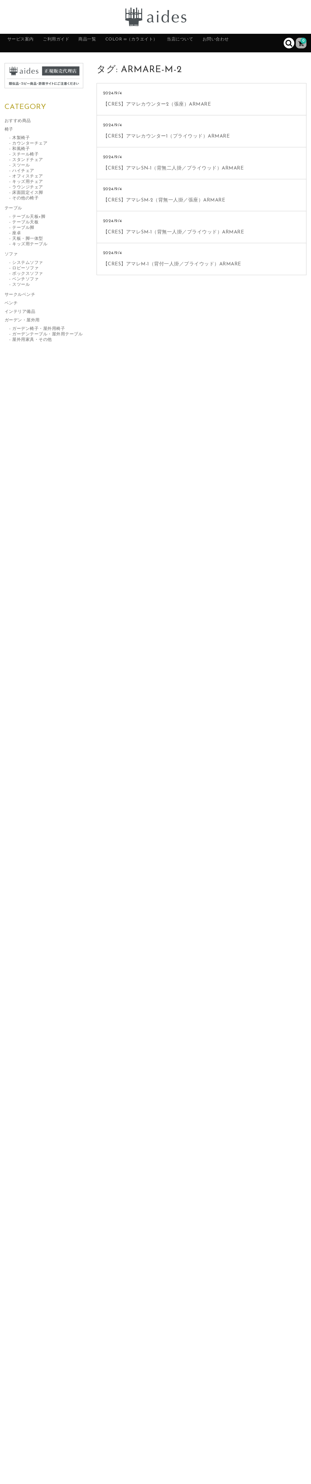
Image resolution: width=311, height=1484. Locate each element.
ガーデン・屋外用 (22, 321)
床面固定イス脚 (27, 193)
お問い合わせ (261, 43)
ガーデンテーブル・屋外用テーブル (47, 335)
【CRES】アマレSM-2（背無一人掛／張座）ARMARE (164, 200)
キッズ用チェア (27, 182)
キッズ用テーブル (29, 245)
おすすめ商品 (18, 121)
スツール (21, 166)
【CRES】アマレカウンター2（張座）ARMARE (157, 104)
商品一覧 (107, 43)
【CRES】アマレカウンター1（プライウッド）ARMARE (166, 136)
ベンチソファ (25, 280)
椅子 (9, 130)
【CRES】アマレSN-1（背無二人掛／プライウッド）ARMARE (173, 168)
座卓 (16, 234)
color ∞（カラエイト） (160, 43)
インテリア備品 (20, 312)
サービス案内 (26, 43)
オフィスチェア (27, 177)
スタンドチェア (27, 160)
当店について (218, 43)
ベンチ (11, 304)
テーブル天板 (25, 223)
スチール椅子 (25, 155)
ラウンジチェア (27, 188)
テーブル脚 (23, 228)
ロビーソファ (25, 269)
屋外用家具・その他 (32, 340)
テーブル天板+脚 (28, 217)
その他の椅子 (25, 199)
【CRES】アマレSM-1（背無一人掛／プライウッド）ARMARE (173, 232)
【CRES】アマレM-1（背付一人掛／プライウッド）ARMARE (172, 264)
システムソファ (27, 263)
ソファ (11, 255)
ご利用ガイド (69, 43)
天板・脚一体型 (27, 239)
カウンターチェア (29, 144)
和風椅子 (21, 149)
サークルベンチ (20, 295)
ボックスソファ (27, 274)
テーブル (13, 209)
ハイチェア (23, 171)
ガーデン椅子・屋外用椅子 (38, 329)
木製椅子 (21, 138)
